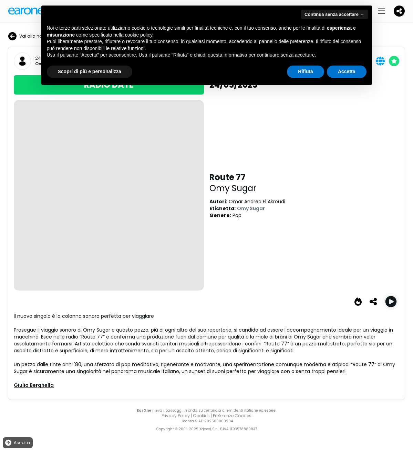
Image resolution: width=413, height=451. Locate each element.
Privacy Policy (176, 416)
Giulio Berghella (34, 385)
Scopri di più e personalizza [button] (89, 71)
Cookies (201, 416)
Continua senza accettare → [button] (334, 14)
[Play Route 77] (391, 301)
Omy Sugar (232, 188)
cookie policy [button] (138, 35)
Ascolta (17, 443)
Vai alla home (28, 36)
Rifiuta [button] (305, 71)
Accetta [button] (346, 71)
